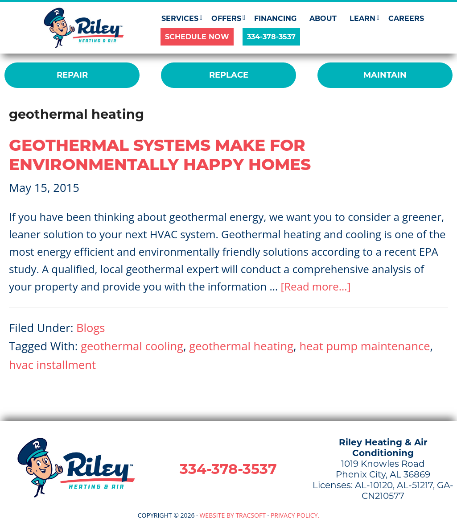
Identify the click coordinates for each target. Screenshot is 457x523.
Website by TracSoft (232, 515)
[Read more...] (315, 286)
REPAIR (72, 75)
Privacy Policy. (295, 515)
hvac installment (52, 365)
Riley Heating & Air (84, 28)
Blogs (90, 328)
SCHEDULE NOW (197, 37)
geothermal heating (241, 346)
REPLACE (228, 75)
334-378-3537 (271, 37)
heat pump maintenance (364, 346)
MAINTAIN (385, 75)
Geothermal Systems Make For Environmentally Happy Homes (160, 154)
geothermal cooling (132, 346)
